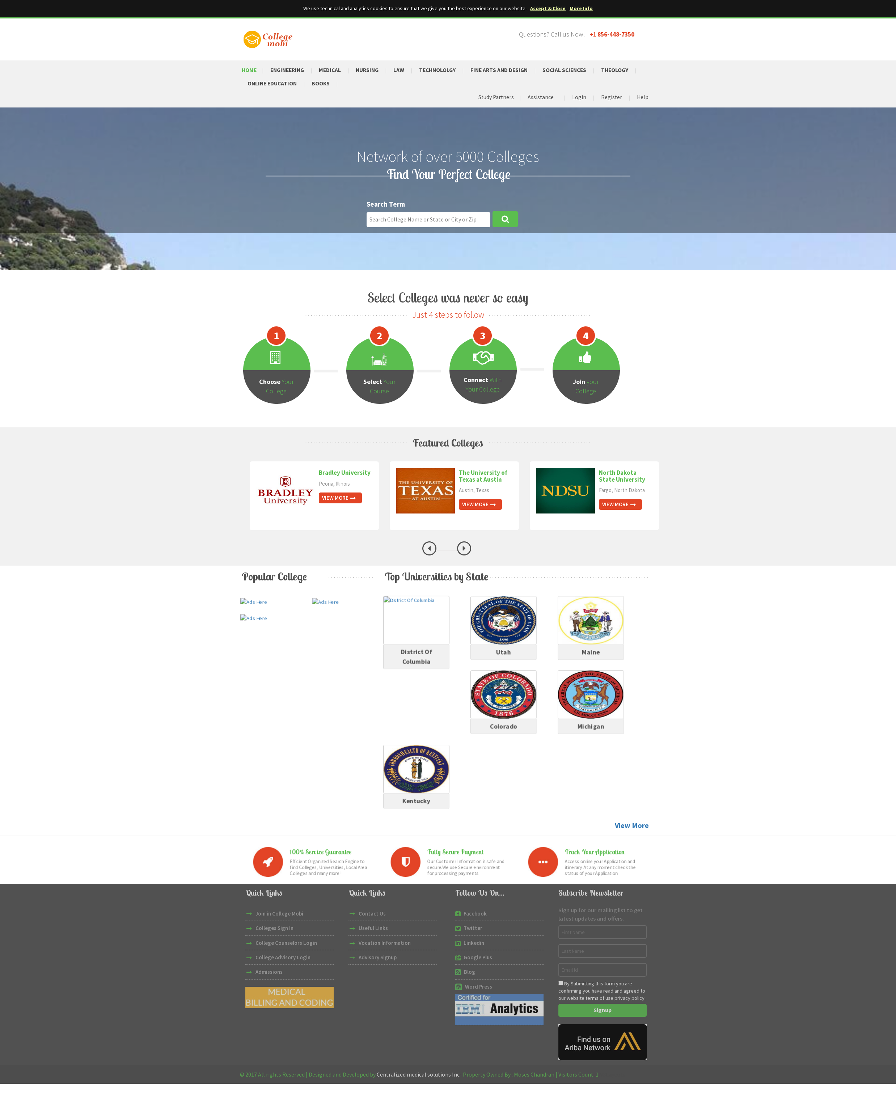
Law (404, 69)
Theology (626, 69)
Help (642, 97)
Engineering (289, 69)
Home (249, 69)
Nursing (372, 69)
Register (611, 97)
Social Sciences (574, 69)
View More (339, 498)
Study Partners (494, 97)
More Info (581, 8)
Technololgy (443, 69)
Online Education (273, 83)
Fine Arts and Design (507, 69)
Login (578, 97)
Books (323, 83)
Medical (333, 69)
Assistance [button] (540, 97)
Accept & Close (548, 8)
